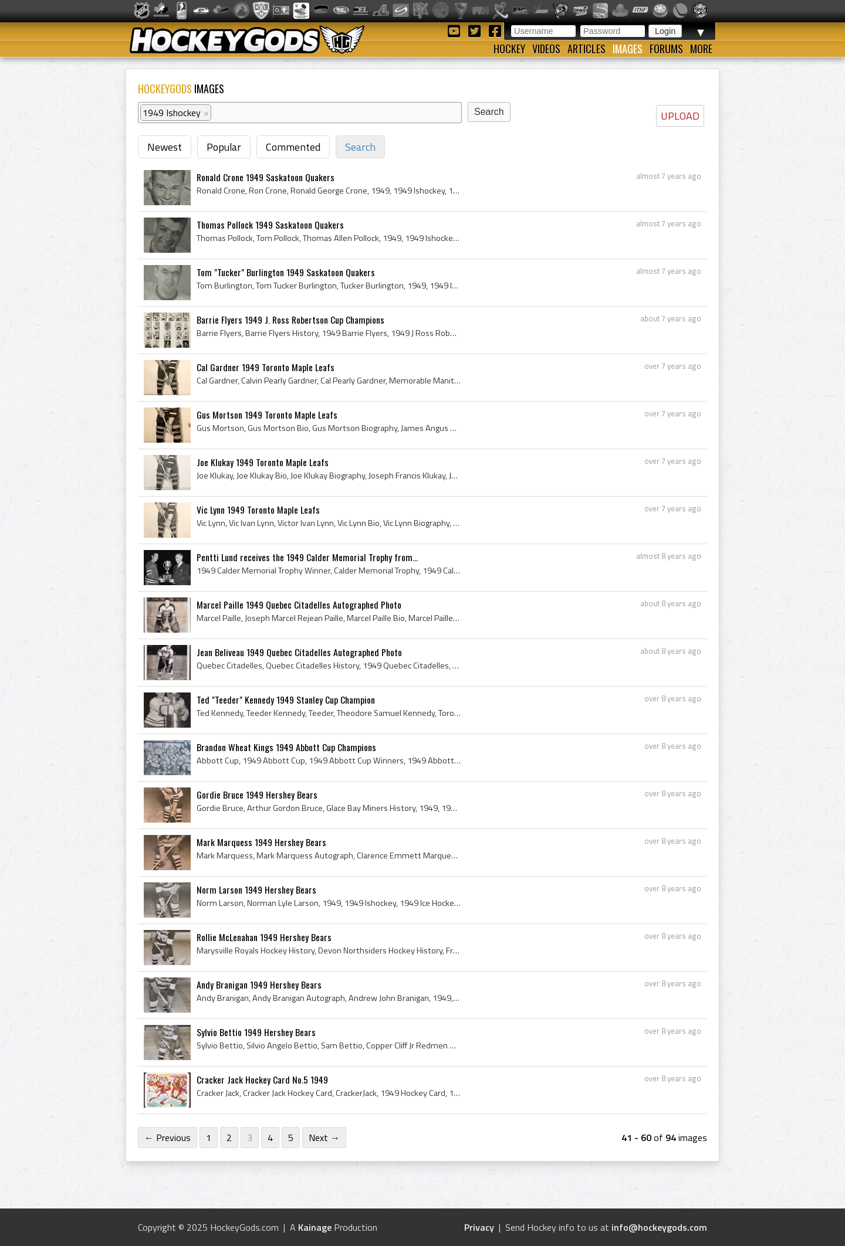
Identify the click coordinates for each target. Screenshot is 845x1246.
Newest (164, 147)
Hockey (509, 48)
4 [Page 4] (270, 1137)
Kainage (315, 1227)
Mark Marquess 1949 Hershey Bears (261, 842)
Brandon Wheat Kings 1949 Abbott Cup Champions (286, 747)
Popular (224, 147)
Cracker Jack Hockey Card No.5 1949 (262, 1079)
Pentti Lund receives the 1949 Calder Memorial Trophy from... (307, 557)
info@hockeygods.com (659, 1227)
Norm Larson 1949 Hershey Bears (256, 889)
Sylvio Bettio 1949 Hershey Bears (256, 1032)
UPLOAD (680, 116)
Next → (324, 1137)
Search (360, 147)
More (701, 48)
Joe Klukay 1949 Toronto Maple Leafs (263, 462)
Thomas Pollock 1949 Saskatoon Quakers (270, 225)
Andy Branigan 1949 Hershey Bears (259, 984)
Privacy (479, 1227)
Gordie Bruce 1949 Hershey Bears (257, 794)
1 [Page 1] (208, 1137)
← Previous (167, 1137)
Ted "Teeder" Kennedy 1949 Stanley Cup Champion (286, 699)
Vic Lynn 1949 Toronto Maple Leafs (258, 510)
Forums (666, 48)
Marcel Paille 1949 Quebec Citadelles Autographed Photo (299, 604)
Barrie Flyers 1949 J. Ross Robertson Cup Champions (290, 320)
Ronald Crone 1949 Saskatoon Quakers (265, 177)
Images (628, 48)
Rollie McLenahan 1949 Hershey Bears (264, 937)
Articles (586, 48)
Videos (546, 48)
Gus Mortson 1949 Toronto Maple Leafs (267, 415)
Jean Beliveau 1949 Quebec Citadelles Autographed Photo (299, 652)
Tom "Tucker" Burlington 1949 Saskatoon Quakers (286, 272)
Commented (293, 147)
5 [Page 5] (290, 1137)
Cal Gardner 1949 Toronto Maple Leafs (265, 367)
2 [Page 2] (229, 1137)
